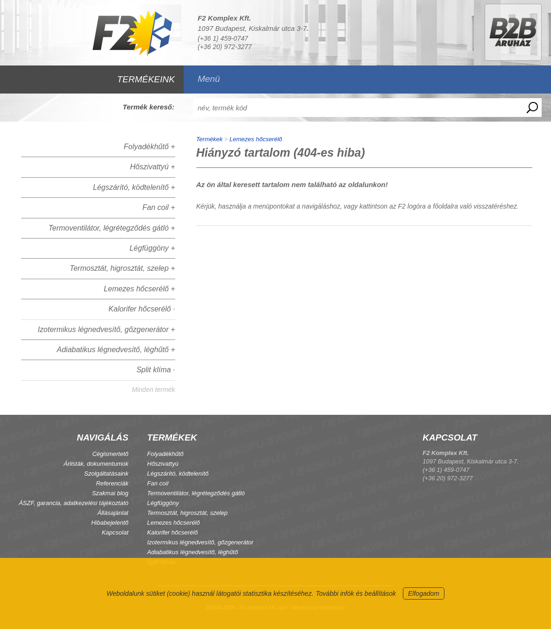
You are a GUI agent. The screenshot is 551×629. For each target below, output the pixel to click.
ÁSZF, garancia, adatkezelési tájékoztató (74, 502)
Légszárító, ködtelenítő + (134, 187)
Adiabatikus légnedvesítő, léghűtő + (116, 350)
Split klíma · (155, 370)
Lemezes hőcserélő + (139, 289)
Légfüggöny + (152, 248)
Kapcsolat (115, 532)
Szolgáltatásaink (106, 473)
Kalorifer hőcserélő (172, 532)
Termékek (209, 139)
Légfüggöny (163, 502)
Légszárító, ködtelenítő (178, 473)
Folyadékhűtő (165, 453)
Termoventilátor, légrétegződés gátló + (111, 228)
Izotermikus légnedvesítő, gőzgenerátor (200, 542)
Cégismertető (110, 453)
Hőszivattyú (163, 463)
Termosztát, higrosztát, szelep (187, 512)
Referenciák (112, 483)
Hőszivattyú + (152, 167)
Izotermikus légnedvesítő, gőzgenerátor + (106, 329)
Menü (209, 79)
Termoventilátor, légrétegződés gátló (196, 493)
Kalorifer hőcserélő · (141, 309)
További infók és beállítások (356, 593)
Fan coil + (159, 207)
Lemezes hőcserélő (255, 139)
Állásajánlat (113, 512)
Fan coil (158, 483)
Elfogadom (423, 593)
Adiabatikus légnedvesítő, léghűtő (192, 552)
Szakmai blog (110, 493)
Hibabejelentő (110, 522)
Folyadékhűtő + (149, 147)
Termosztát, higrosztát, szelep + (122, 268)
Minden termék (153, 389)
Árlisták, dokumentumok (96, 463)
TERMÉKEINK (146, 79)
